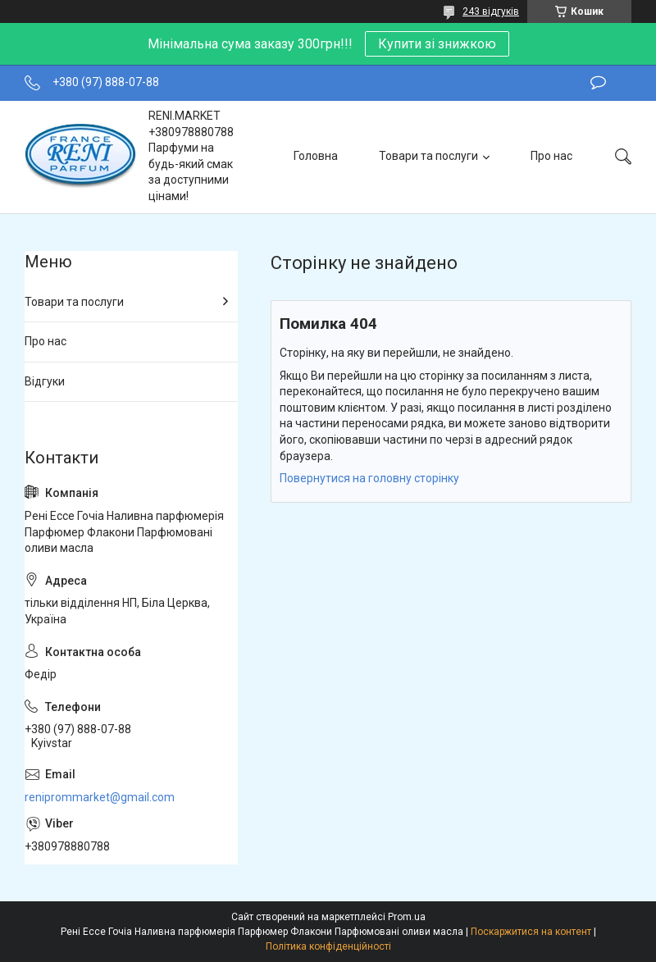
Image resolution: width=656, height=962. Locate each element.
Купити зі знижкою (437, 44)
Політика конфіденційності (328, 946)
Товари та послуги (428, 155)
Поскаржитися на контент (531, 931)
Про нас (551, 155)
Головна (316, 155)
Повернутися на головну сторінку (369, 478)
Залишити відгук (598, 83)
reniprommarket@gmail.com (100, 797)
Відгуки (45, 381)
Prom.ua (407, 917)
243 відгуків (490, 11)
